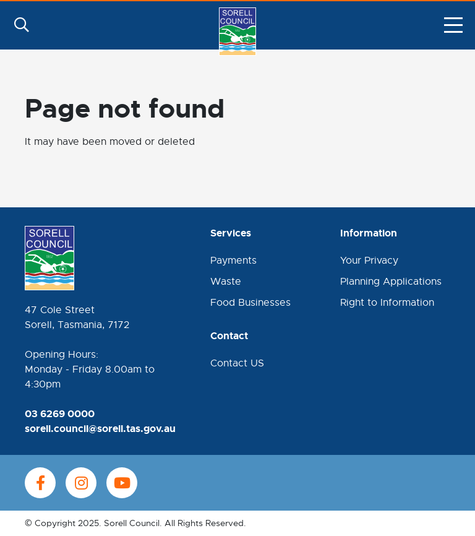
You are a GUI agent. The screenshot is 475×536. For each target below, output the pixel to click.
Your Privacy (369, 260)
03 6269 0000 (60, 413)
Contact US (237, 363)
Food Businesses (250, 302)
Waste (225, 281)
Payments (233, 260)
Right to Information (387, 302)
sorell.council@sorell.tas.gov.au (100, 428)
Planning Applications (391, 281)
